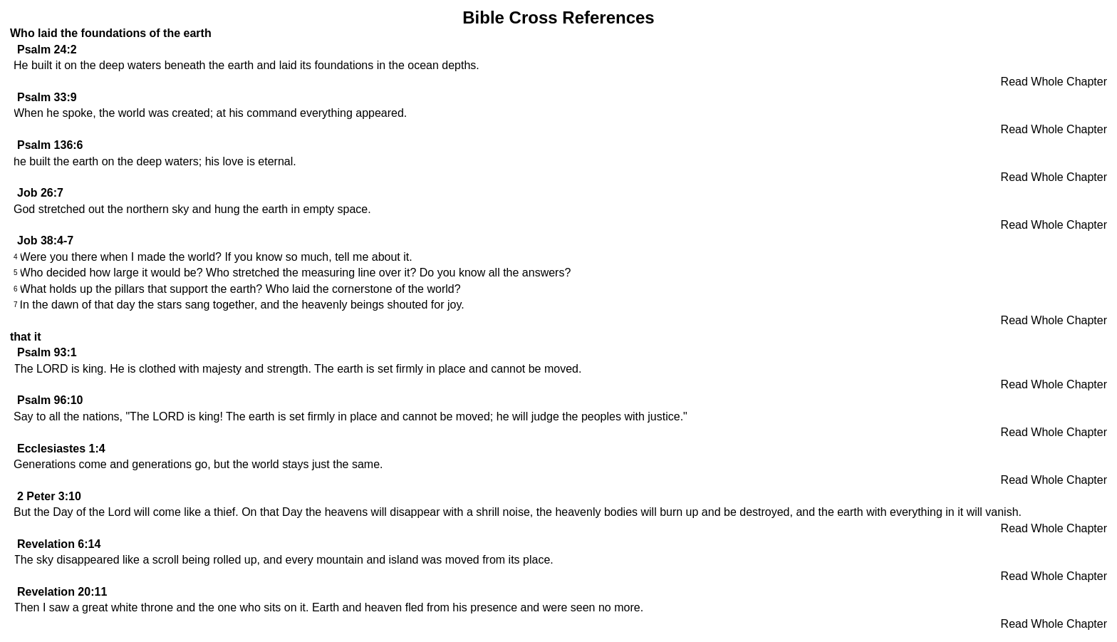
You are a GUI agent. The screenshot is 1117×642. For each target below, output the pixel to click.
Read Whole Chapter (1054, 82)
